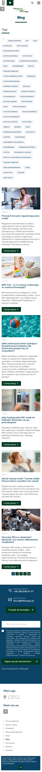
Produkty (10, 728)
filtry (5, 106)
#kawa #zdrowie (14, 40)
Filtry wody (27, 56)
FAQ (7, 736)
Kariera (9, 746)
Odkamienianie (17, 66)
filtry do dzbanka (10, 111)
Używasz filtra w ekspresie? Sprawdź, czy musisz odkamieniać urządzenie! (20, 539)
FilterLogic (7, 46)
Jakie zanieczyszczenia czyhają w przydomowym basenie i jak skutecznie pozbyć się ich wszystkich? (19, 347)
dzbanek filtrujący (10, 86)
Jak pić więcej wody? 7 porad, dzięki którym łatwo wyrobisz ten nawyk (21, 479)
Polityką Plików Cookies (15, 760)
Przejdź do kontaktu (19, 609)
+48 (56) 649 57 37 (23, 591)
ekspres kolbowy (28, 91)
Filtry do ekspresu (10, 56)
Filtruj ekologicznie (11, 51)
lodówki (6, 137)
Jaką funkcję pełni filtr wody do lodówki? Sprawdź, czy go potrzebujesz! (18, 420)
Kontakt (9, 750)
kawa (28, 127)
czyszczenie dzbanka (11, 81)
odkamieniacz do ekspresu (13, 142)
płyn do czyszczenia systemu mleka (17, 157)
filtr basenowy (9, 96)
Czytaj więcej (10, 251)
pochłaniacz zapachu (22, 152)
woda (27, 167)
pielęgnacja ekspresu (27, 147)
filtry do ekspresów (11, 117)
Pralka (31, 66)
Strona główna (12, 721)
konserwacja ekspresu (12, 132)
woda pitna (8, 172)
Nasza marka (11, 725)
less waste (30, 132)
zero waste (7, 177)
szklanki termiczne (10, 162)
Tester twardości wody (12, 76)
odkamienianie (8, 147)
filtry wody (26, 122)
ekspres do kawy (9, 91)
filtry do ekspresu (29, 111)
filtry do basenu (19, 106)
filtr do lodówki (9, 101)
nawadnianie (20, 137)
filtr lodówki (26, 101)
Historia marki (8, 61)
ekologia (26, 86)
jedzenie (18, 127)
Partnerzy (10, 743)
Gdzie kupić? (10, 4)
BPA (27, 40)
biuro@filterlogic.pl (23, 600)
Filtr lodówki (22, 46)
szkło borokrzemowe (11, 167)
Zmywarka (31, 76)
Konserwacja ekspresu (28, 61)
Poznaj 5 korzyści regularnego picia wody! (20, 217)
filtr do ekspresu (27, 96)
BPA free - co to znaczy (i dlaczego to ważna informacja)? (20, 286)
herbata (6, 127)
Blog (35, 40)
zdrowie (20, 172)
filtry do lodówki (10, 122)
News (5, 66)
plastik (6, 152)
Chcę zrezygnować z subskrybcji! (15, 669)
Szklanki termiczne (10, 71)
